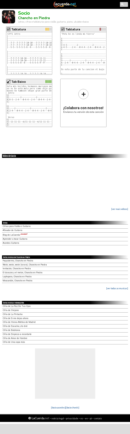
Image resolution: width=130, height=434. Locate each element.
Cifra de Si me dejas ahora (15, 318)
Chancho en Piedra (34, 18)
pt (91, 418)
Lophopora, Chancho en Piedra (17, 276)
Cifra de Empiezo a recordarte (17, 334)
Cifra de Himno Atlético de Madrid (19, 322)
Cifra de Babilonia (11, 330)
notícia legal (57, 418)
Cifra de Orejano (11, 310)
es (81, 418)
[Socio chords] (72, 407)
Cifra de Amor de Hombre (15, 338)
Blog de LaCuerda (15, 235)
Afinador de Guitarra (12, 230)
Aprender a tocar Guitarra (15, 239)
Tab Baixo (18, 82)
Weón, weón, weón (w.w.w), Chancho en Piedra (25, 264)
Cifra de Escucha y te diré (15, 326)
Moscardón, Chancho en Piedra (17, 280)
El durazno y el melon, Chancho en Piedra (22, 272)
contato (98, 418)
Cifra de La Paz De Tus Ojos (17, 306)
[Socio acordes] (58, 407)
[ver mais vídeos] (119, 209)
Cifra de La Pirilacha (13, 314)
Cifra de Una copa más (14, 342)
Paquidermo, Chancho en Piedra (18, 260)
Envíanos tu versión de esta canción (83, 101)
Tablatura (18, 29)
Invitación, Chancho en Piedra (17, 268)
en (86, 418)
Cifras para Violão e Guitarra (17, 226)
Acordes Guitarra (11, 243)
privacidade (72, 418)
